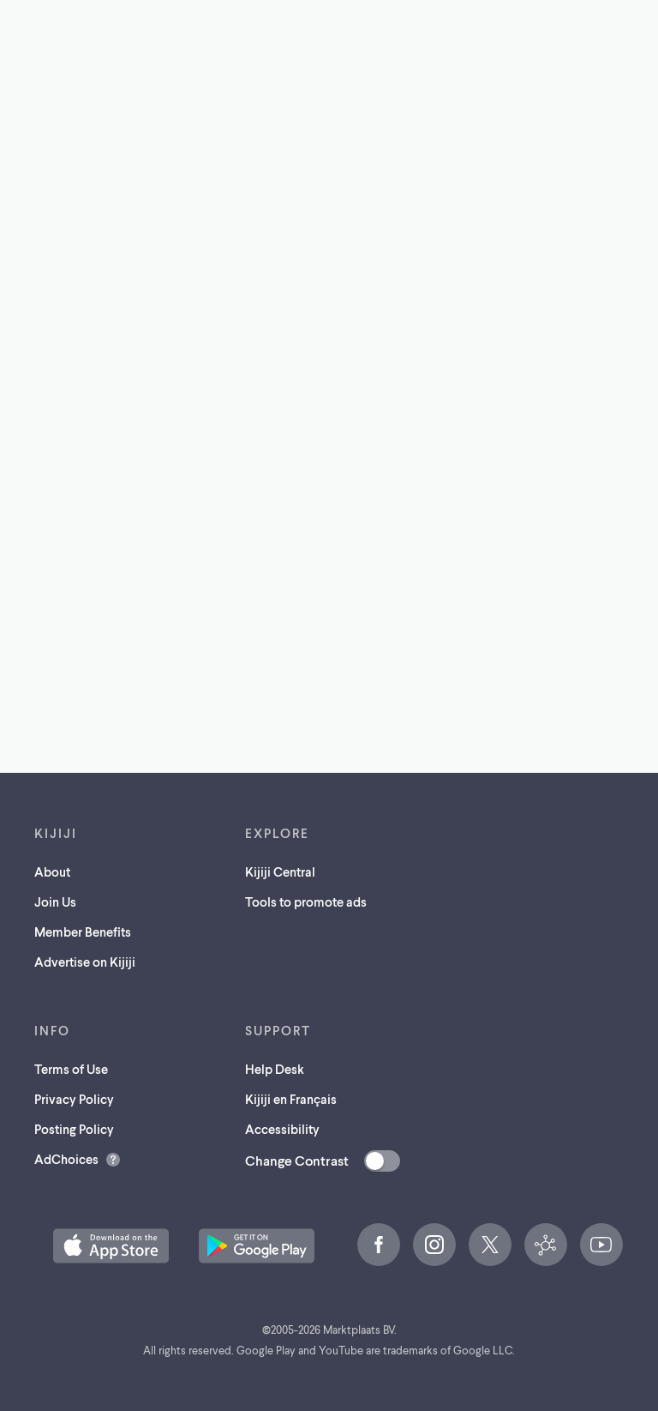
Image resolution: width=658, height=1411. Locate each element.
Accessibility (282, 1129)
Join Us (55, 901)
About (52, 871)
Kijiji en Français (291, 1098)
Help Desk (274, 1068)
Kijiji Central (280, 871)
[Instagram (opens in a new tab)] (434, 1244)
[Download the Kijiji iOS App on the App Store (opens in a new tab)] (111, 1246)
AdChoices (66, 1159)
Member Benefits (82, 931)
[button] (111, 1246)
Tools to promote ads (306, 901)
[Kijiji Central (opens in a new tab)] (545, 1244)
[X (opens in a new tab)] (490, 1244)
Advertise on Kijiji (84, 961)
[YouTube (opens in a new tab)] (601, 1244)
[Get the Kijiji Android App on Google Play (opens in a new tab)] (256, 1246)
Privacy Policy (74, 1098)
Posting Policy (74, 1129)
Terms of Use (71, 1068)
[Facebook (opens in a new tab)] (378, 1244)
